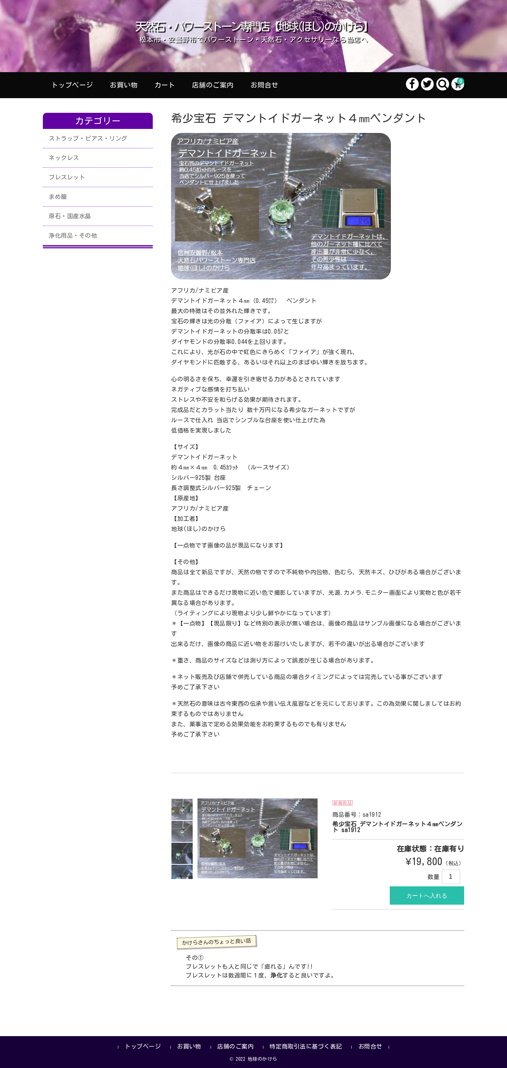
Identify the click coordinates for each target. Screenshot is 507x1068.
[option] (182, 809)
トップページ (72, 85)
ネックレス (64, 158)
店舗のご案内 (213, 85)
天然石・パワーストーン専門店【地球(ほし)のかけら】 (253, 26)
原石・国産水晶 (70, 216)
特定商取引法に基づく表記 (306, 1046)
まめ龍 (58, 197)
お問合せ (264, 85)
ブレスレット (67, 177)
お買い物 (124, 85)
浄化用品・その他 (73, 235)
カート (164, 85)
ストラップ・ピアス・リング (88, 138)
